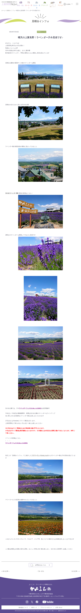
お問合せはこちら (40, 565)
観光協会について (23, 607)
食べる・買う (28, 5)
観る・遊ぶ (20, 4)
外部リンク (34, 607)
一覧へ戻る (40, 571)
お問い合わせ (58, 607)
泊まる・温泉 (36, 5)
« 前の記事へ (5, 571)
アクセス (60, 4)
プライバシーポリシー (46, 607)
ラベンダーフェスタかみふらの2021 (16, 443)
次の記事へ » (76, 571)
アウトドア (44, 4)
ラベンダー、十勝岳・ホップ (52, 4)
